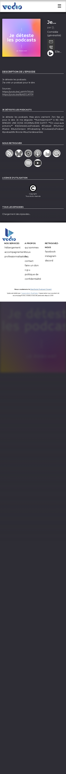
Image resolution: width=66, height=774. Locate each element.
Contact (29, 264)
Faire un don (32, 268)
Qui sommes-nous (32, 252)
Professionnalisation (16, 259)
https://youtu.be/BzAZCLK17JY (17, 97)
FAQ (26, 259)
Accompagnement (15, 255)
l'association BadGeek (29, 296)
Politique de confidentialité (33, 279)
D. (53, 30)
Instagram (50, 259)
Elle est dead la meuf (58, 55)
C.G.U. (28, 273)
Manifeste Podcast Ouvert (41, 292)
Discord (49, 263)
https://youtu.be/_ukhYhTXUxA (17, 94)
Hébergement (13, 250)
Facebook (50, 254)
